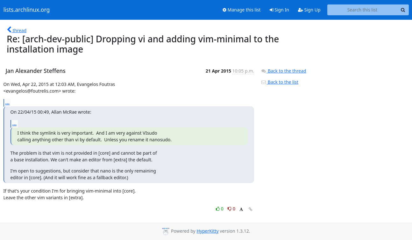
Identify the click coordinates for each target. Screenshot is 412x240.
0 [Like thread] (220, 209)
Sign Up (309, 10)
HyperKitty (207, 231)
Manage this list (242, 10)
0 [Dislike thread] (231, 209)
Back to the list (279, 82)
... (7, 102)
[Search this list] (362, 9)
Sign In (279, 10)
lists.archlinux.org (27, 10)
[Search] (403, 9)
